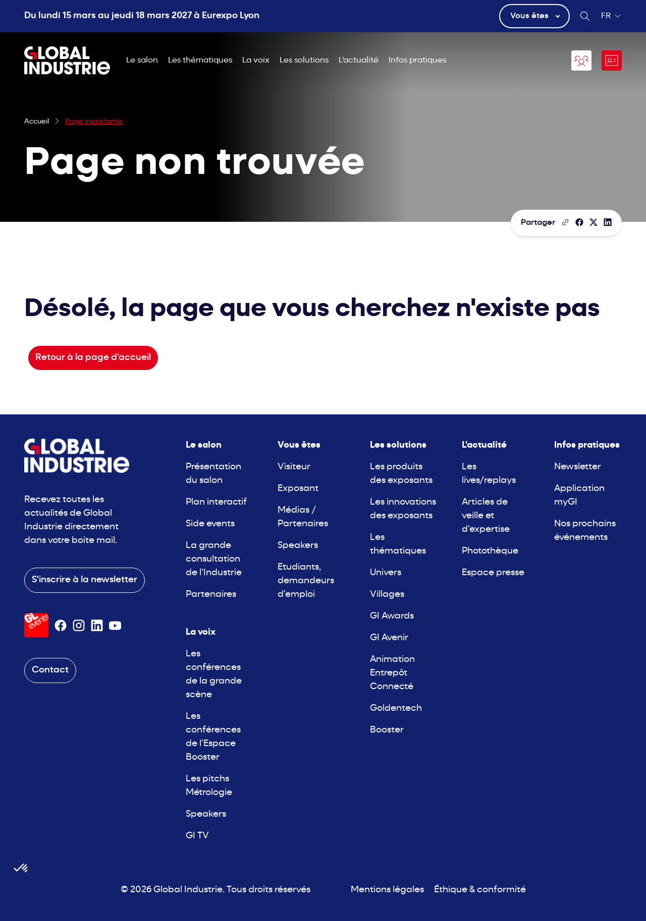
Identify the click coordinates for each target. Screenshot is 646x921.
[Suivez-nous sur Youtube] (115, 626)
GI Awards (392, 616)
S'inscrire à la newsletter (84, 580)
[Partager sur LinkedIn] (608, 222)
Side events (210, 524)
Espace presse (493, 573)
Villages (387, 594)
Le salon (142, 60)
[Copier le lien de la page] (565, 222)
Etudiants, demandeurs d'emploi (306, 581)
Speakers (206, 814)
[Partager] (579, 222)
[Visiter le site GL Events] (36, 625)
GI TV (197, 836)
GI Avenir (389, 638)
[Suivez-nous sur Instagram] (79, 626)
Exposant (298, 489)
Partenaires (211, 594)
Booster (387, 730)
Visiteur (294, 467)
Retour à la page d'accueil (93, 357)
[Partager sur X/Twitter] (593, 222)
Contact (50, 670)
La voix (256, 60)
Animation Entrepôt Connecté (392, 673)
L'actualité (359, 60)
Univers (385, 573)
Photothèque (490, 551)
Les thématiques (200, 60)
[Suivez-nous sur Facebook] (61, 626)
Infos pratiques (417, 60)
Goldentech (396, 708)
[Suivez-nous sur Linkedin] (97, 626)
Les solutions (304, 60)
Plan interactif (216, 502)
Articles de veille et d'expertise (486, 516)
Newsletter (577, 467)
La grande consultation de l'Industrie (214, 559)
